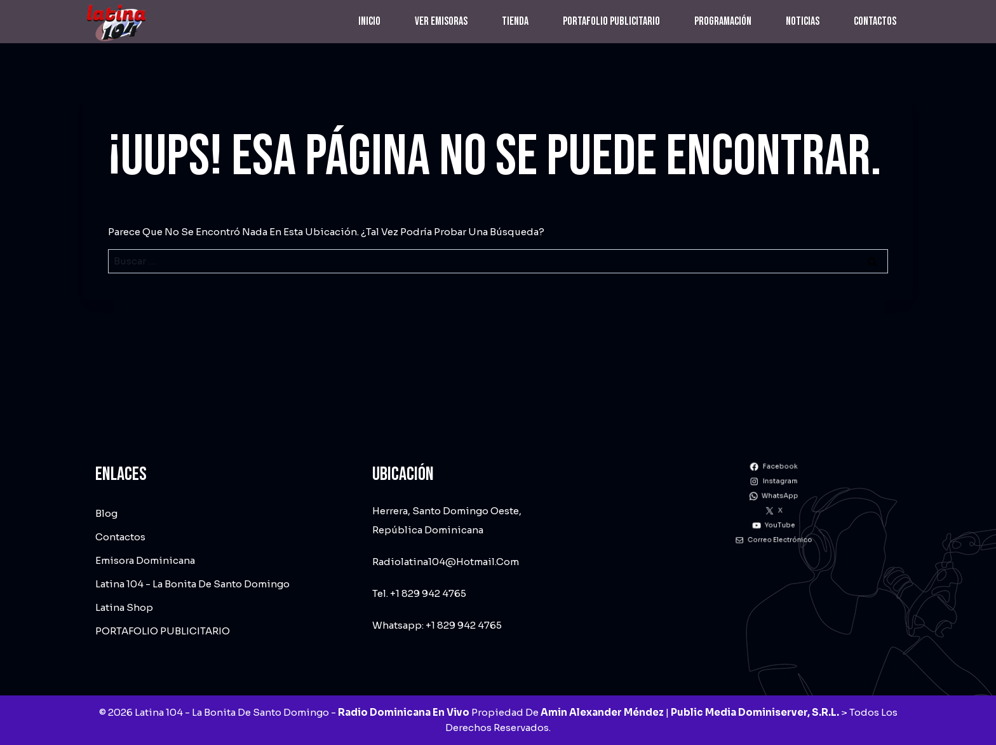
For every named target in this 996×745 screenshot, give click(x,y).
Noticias (802, 21)
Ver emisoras (441, 21)
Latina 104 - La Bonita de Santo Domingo (192, 584)
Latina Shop (124, 607)
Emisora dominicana (145, 560)
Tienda (515, 21)
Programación (722, 21)
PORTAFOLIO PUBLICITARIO (611, 21)
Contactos (875, 21)
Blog (106, 513)
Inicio (369, 21)
